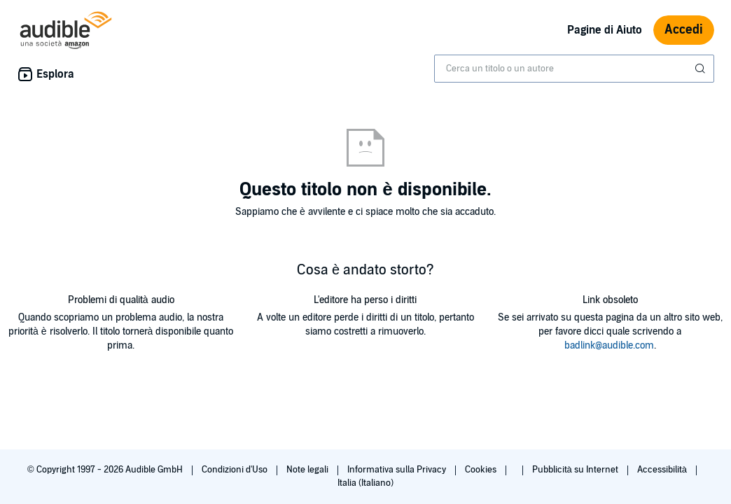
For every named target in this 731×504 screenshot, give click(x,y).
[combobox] (574, 69)
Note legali (308, 469)
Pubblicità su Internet (576, 469)
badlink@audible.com (609, 345)
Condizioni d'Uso (236, 469)
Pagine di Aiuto (604, 30)
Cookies (482, 469)
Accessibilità (663, 469)
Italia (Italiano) (365, 483)
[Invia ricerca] (701, 69)
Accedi (683, 29)
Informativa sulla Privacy (397, 469)
